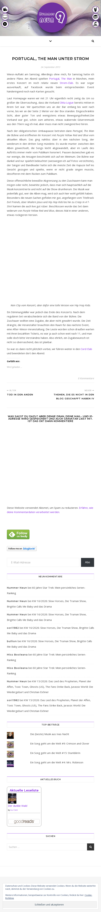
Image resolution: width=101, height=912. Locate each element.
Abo (87, 562)
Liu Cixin (14, 810)
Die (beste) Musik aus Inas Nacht (49, 734)
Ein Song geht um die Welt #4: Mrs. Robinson (56, 762)
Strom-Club (66, 83)
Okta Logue (67, 102)
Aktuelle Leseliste (24, 790)
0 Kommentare (86, 378)
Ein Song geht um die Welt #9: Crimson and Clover (59, 743)
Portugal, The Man (60, 78)
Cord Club (86, 349)
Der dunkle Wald (17, 805)
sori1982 (13, 627)
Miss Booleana (17, 654)
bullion (12, 641)
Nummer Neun (17, 587)
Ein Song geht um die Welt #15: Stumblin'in (55, 753)
